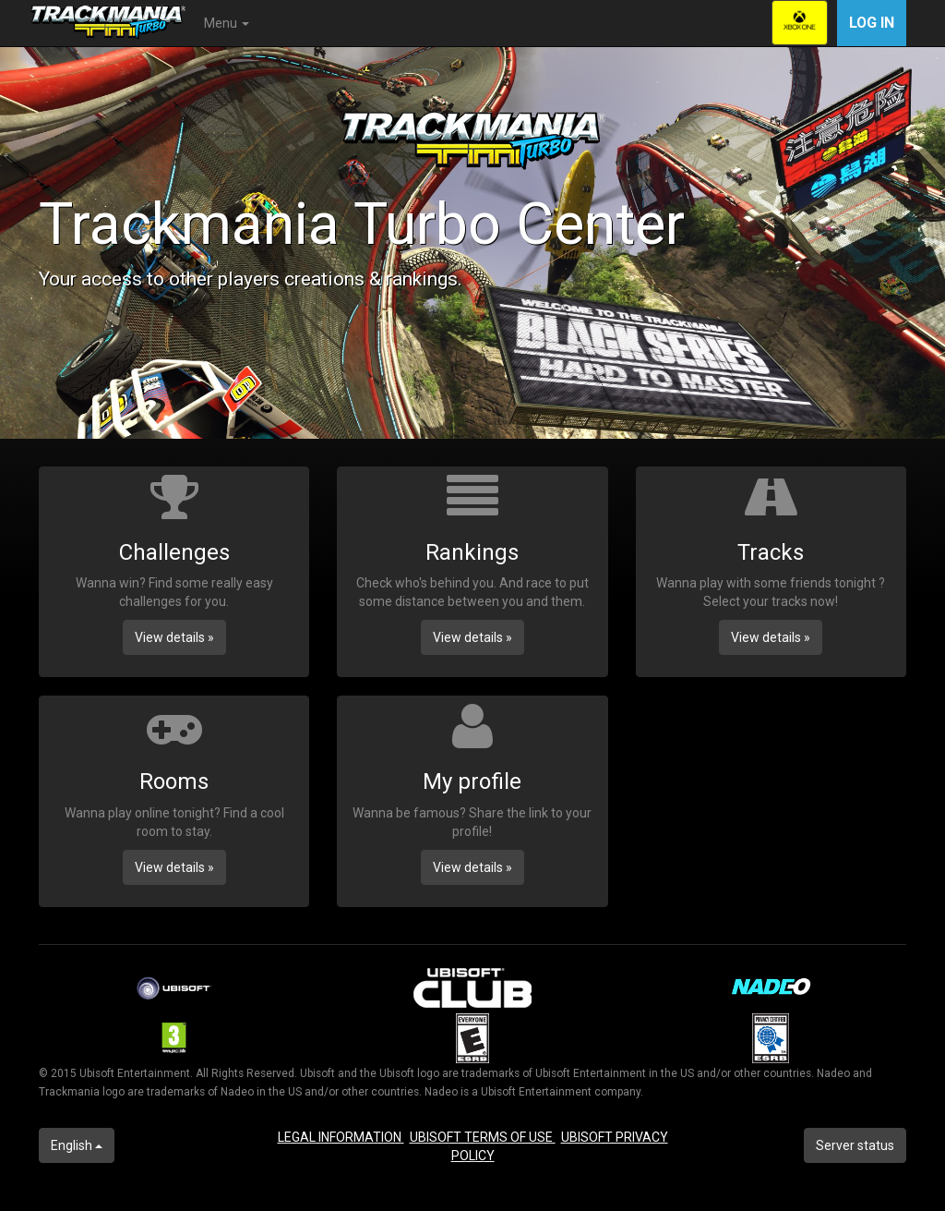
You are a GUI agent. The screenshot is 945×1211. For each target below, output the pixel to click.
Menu (226, 23)
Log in (871, 22)
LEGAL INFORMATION (341, 1137)
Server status (855, 1145)
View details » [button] (174, 637)
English (76, 1145)
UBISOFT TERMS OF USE (483, 1137)
